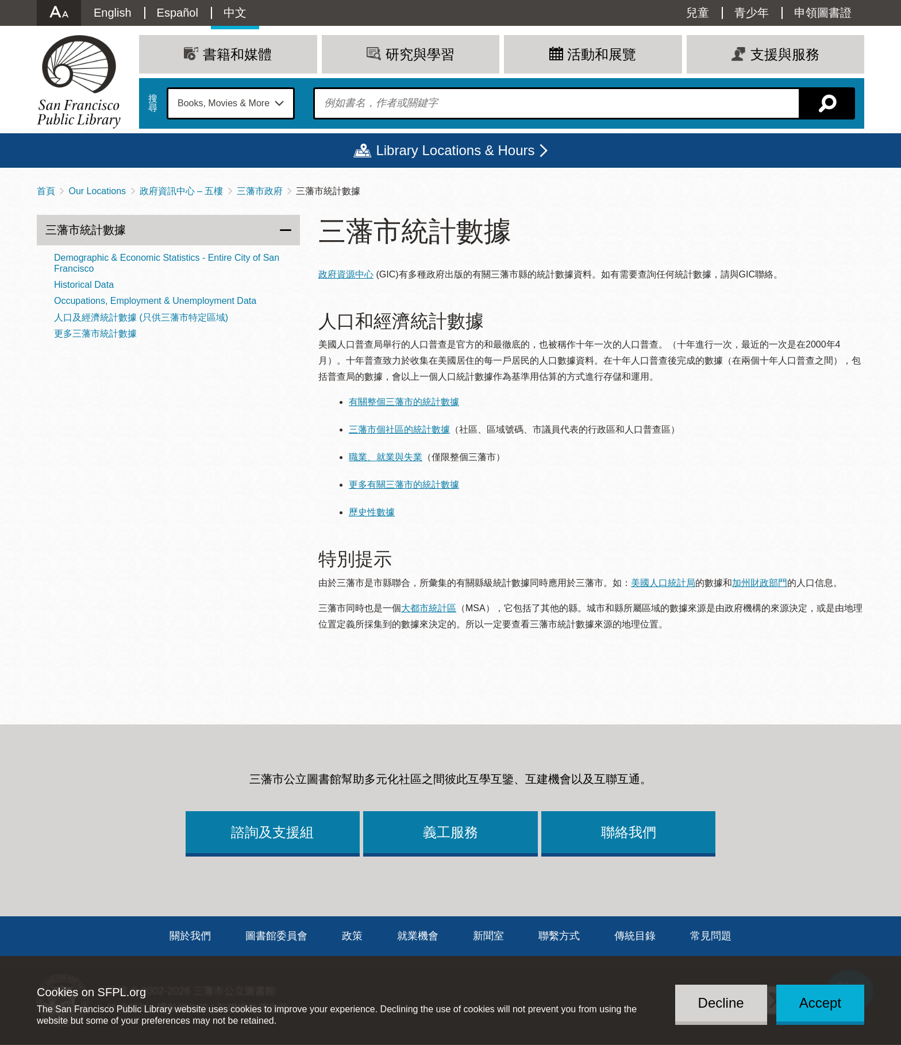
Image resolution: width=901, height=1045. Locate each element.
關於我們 (190, 936)
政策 (352, 936)
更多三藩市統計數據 (95, 333)
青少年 (751, 12)
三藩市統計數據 (85, 229)
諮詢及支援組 (272, 832)
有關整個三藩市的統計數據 (404, 402)
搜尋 (152, 103)
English (113, 12)
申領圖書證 (823, 12)
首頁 (46, 191)
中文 (235, 12)
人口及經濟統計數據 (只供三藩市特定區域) (141, 317)
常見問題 (710, 936)
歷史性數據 (372, 512)
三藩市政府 (260, 191)
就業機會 (417, 936)
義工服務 (450, 832)
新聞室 (488, 936)
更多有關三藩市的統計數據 (404, 484)
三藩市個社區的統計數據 (399, 429)
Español (177, 12)
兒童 (697, 12)
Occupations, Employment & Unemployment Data (155, 301)
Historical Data (84, 285)
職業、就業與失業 (385, 457)
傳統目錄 (635, 936)
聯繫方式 (559, 936)
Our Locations (97, 191)
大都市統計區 (428, 608)
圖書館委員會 (276, 936)
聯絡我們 (628, 832)
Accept (820, 1003)
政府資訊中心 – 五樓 (182, 191)
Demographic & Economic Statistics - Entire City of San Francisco (166, 263)
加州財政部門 (759, 583)
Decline (721, 1003)
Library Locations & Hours (455, 150)
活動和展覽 (601, 54)
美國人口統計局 (663, 583)
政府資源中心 (346, 274)
